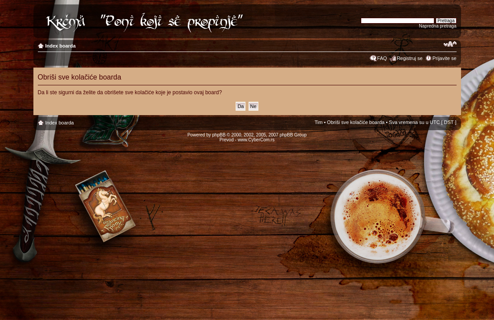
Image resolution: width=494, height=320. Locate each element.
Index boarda (60, 45)
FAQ (382, 58)
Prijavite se (445, 58)
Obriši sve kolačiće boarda (355, 122)
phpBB (218, 134)
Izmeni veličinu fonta (450, 44)
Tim (318, 122)
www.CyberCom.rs (255, 139)
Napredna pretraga (438, 26)
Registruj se (410, 58)
